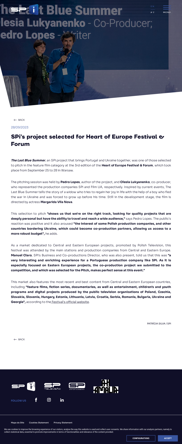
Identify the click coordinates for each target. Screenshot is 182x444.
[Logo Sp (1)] (52, 386)
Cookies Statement (39, 422)
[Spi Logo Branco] (23, 386)
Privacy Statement (63, 422)
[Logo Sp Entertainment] (77, 386)
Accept (168, 438)
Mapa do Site (17, 422)
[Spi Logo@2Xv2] (24, 9)
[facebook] (37, 404)
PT (153, 12)
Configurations (141, 438)
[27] (105, 386)
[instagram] (50, 404)
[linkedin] (63, 404)
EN (152, 6)
